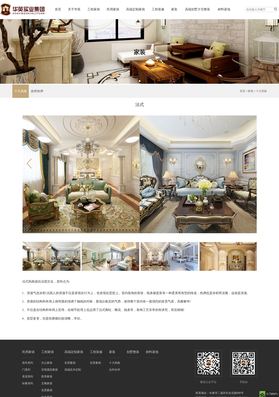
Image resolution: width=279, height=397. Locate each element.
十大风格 (20, 91)
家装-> (252, 91)
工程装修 (158, 9)
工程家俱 (93, 9)
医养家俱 (46, 376)
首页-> (244, 91)
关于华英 (74, 9)
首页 (58, 9)
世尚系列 (27, 362)
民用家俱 (113, 9)
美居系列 (27, 376)
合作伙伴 (37, 91)
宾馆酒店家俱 (49, 369)
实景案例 (46, 390)
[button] (139, 81)
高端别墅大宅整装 (197, 9)
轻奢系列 (27, 383)
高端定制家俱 (135, 9)
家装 (174, 9)
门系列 (26, 369)
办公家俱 (46, 362)
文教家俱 (46, 383)
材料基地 (224, 9)
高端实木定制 (72, 369)
